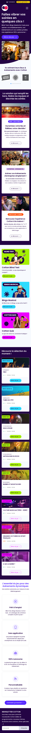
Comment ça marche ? (15, 703)
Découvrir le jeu (8, 276)
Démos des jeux (10, 37)
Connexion (10, 2)
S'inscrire (24, 728)
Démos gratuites (23, 2)
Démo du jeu (15, 380)
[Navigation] (27, 8)
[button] (12, 83)
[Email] (10, 728)
